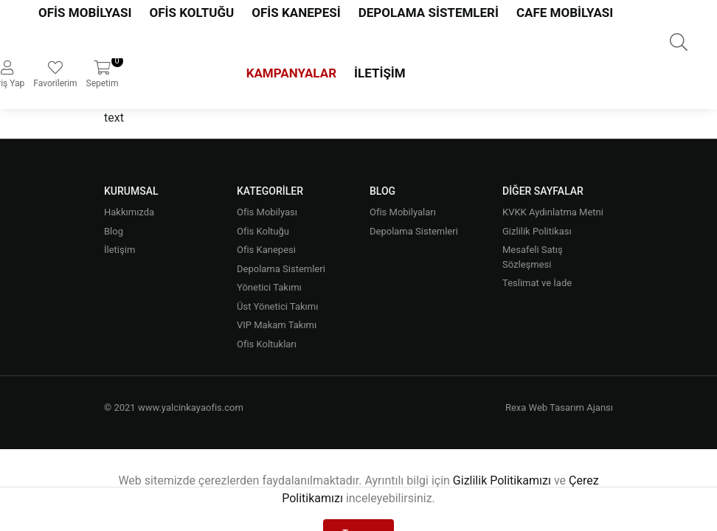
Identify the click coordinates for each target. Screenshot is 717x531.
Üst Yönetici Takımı (277, 306)
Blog (113, 231)
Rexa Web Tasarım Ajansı (559, 407)
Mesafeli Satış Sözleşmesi (532, 257)
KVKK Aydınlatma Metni (552, 212)
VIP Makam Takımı (276, 324)
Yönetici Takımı (269, 287)
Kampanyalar (291, 73)
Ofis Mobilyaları (403, 212)
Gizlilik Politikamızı (502, 480)
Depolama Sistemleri (281, 268)
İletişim (380, 73)
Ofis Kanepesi (266, 249)
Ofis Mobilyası (267, 212)
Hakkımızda (129, 212)
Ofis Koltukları (267, 344)
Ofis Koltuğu (263, 231)
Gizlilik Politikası (537, 231)
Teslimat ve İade (537, 282)
